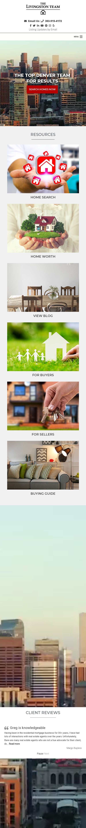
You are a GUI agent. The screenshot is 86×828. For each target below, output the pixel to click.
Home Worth (43, 256)
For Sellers (43, 434)
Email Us (33, 21)
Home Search (43, 197)
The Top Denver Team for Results (42, 78)
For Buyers (43, 375)
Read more (14, 743)
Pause (40, 754)
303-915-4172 (53, 21)
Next (46, 754)
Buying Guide (43, 494)
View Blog (43, 316)
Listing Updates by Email (43, 29)
